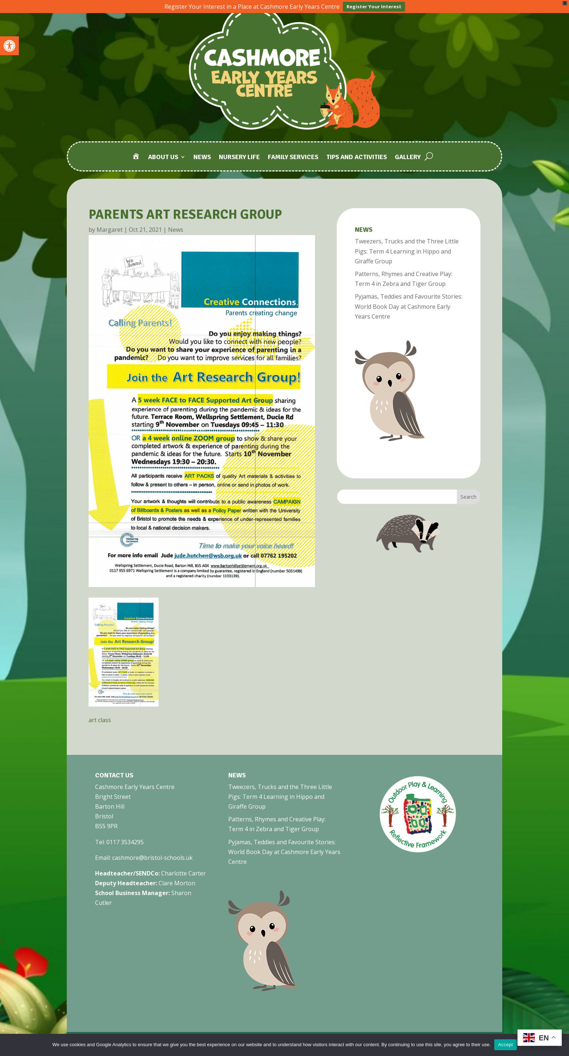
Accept (505, 1044)
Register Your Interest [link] (374, 6)
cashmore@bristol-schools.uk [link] (152, 857)
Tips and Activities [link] (356, 157)
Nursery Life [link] (239, 157)
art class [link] (100, 719)
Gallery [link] (408, 157)
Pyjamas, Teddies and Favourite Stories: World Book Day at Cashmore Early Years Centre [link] (408, 305)
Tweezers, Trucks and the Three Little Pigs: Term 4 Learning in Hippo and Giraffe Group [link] (407, 250)
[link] (9, 45)
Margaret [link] (110, 229)
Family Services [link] (293, 157)
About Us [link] (163, 157)
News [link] (202, 157)
